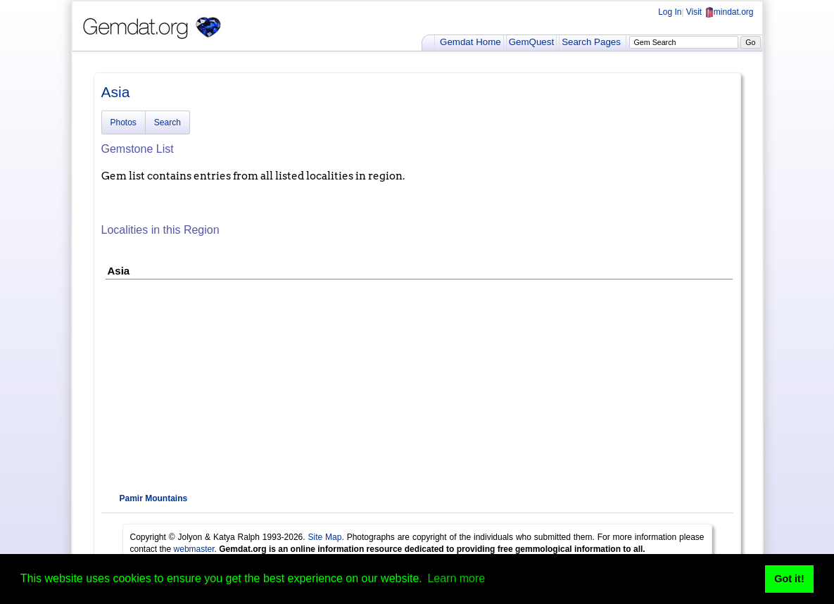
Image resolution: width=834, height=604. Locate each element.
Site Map (325, 537)
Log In (669, 12)
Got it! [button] (789, 578)
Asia (115, 92)
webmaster (194, 549)
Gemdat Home (470, 42)
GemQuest (531, 42)
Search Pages (591, 42)
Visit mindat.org (720, 12)
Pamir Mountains (154, 498)
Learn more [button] (456, 578)
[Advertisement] (417, 385)
